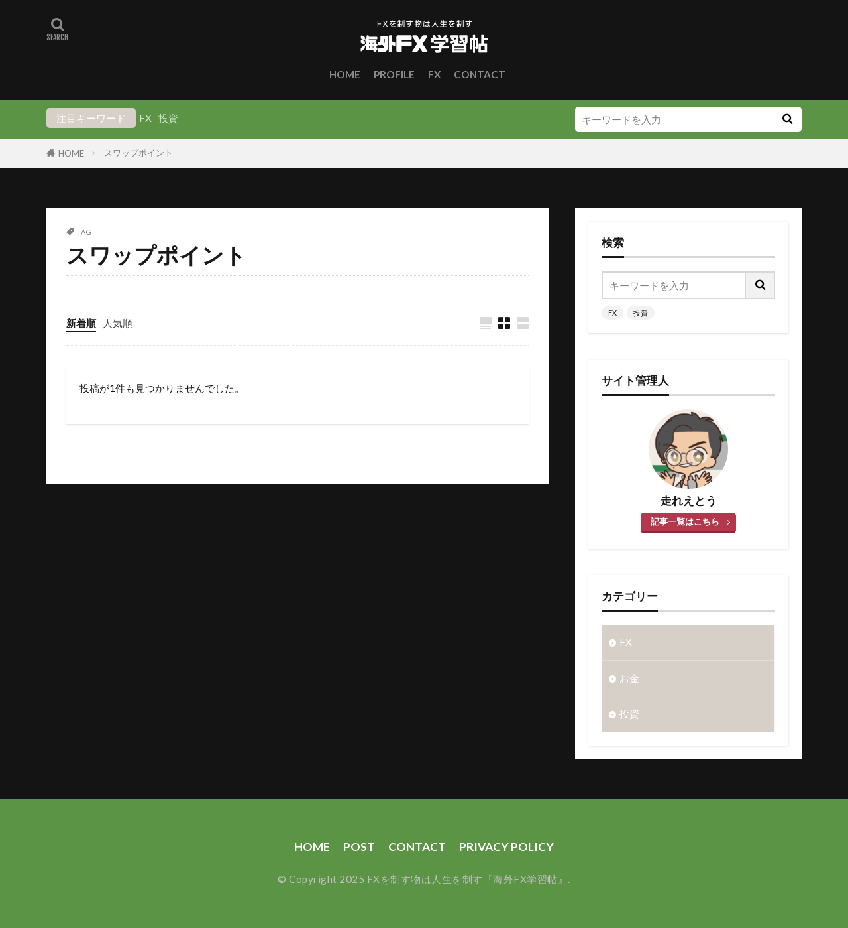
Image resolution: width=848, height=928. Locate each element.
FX (434, 74)
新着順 (81, 323)
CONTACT (479, 74)
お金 (629, 678)
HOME (344, 74)
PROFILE (394, 74)
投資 (168, 118)
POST (359, 847)
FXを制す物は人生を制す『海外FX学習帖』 (467, 879)
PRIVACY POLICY (506, 847)
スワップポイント (138, 152)
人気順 (117, 323)
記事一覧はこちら (685, 521)
